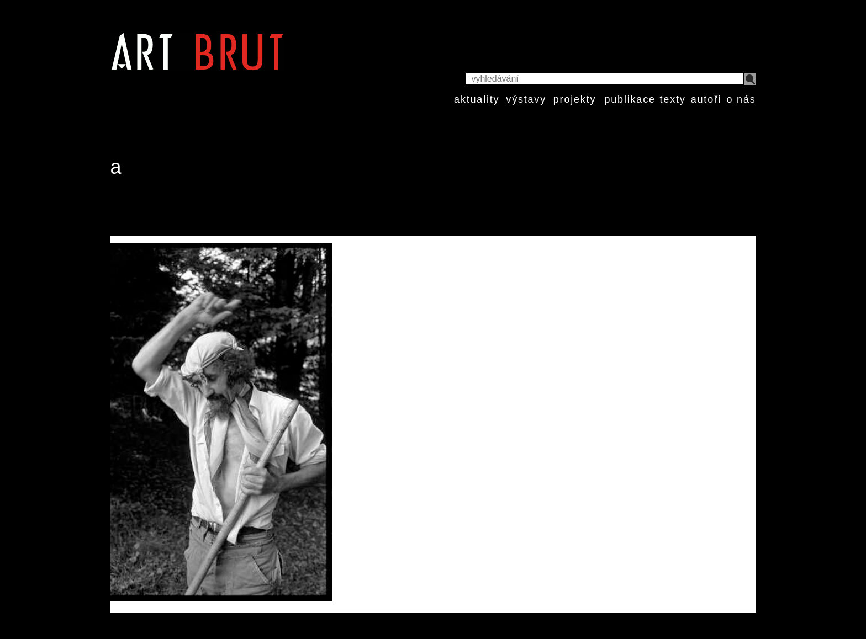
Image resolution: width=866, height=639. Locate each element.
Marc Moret (151, 209)
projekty (574, 99)
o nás (741, 99)
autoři (706, 99)
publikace (629, 99)
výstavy (526, 99)
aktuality (476, 99)
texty (673, 99)
